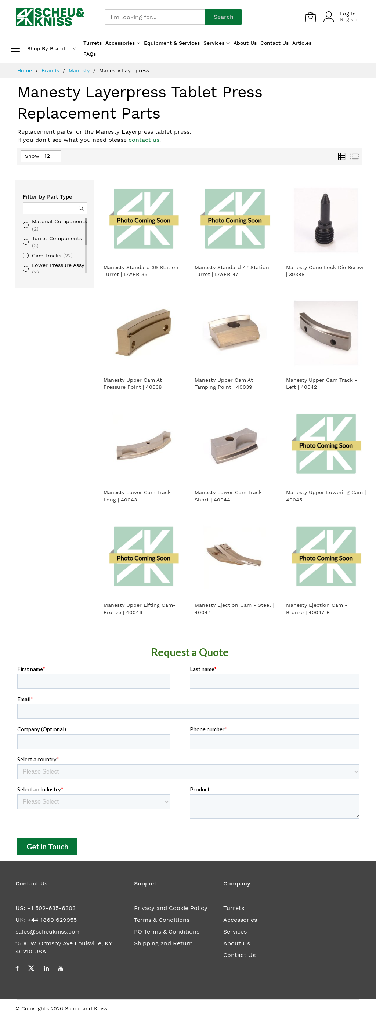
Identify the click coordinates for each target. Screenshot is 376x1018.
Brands (51, 70)
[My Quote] (310, 17)
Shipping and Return (163, 943)
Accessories (240, 919)
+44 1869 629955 (52, 919)
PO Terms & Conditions (166, 931)
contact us (144, 139)
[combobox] (155, 17)
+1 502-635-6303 (51, 908)
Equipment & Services (172, 43)
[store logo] (50, 17)
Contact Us (239, 955)
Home (25, 70)
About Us (236, 943)
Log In (348, 14)
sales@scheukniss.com (48, 931)
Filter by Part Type (47, 196)
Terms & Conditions (161, 919)
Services (235, 931)
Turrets (233, 908)
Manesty (80, 70)
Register (350, 19)
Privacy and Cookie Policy (170, 908)
